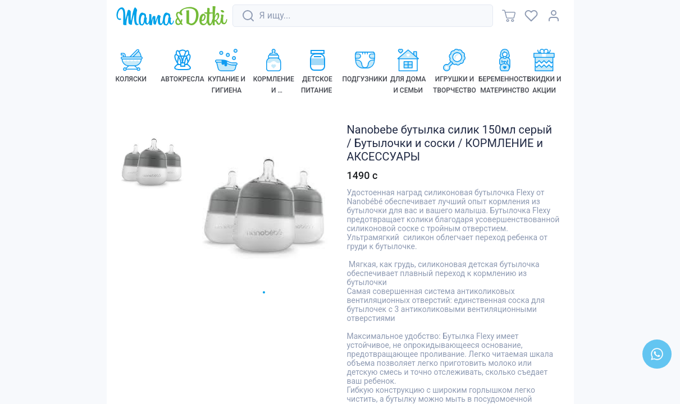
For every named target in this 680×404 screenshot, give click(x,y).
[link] (171, 16)
